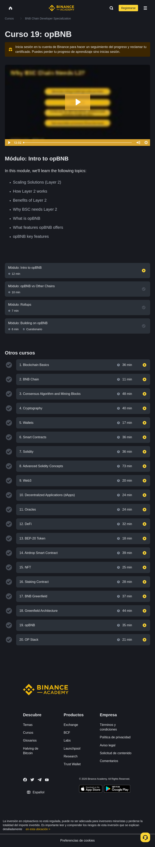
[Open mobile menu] (145, 8)
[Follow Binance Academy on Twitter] (32, 779)
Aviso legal (107, 745)
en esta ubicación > (38, 829)
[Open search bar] (110, 8)
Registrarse (128, 8)
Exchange (71, 724)
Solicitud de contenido (115, 753)
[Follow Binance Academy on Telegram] (40, 780)
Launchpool (72, 748)
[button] (145, 8)
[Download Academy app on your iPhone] (90, 789)
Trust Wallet (72, 764)
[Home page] (61, 8)
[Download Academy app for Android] (117, 789)
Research (71, 756)
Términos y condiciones (108, 727)
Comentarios (109, 761)
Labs (67, 740)
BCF (67, 732)
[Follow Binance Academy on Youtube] (47, 780)
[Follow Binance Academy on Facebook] (25, 780)
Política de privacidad (115, 737)
